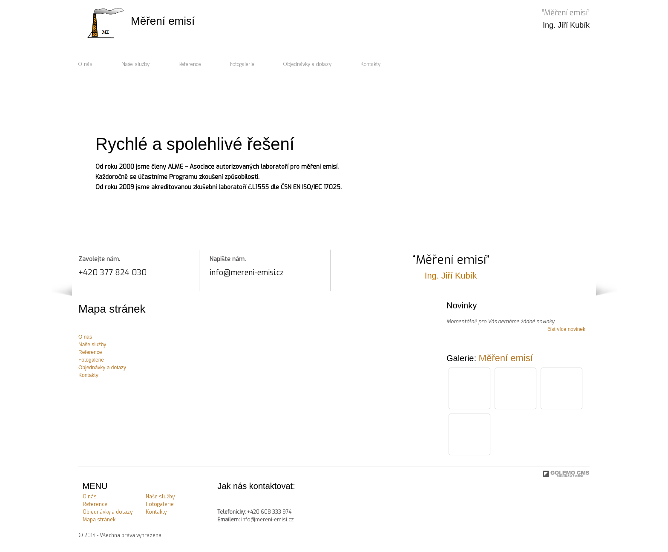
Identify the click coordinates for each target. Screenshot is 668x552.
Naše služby (135, 63)
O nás (85, 63)
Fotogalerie (242, 63)
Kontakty (370, 63)
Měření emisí (506, 358)
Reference (190, 63)
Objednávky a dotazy (307, 63)
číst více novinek (566, 329)
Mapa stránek (99, 519)
